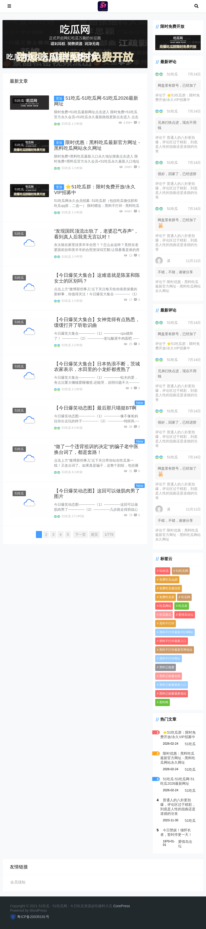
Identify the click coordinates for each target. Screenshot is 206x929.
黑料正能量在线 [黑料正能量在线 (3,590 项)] (169, 676)
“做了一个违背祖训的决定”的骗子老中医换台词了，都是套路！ (96, 449)
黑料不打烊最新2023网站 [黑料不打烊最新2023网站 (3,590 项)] (176, 632)
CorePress (121, 906)
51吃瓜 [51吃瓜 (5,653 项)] (164, 571)
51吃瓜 (19, 100)
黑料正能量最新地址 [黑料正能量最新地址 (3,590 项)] (172, 693)
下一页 (80, 535)
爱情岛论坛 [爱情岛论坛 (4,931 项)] (185, 614)
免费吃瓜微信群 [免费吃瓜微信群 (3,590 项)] (169, 588)
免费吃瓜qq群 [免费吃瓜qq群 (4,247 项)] (168, 579)
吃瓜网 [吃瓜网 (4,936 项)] (185, 597)
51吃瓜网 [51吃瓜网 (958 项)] (182, 571)
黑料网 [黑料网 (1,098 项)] (163, 702)
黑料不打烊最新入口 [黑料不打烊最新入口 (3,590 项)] (172, 641)
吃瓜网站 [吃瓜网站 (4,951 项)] (165, 606)
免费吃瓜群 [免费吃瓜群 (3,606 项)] (166, 597)
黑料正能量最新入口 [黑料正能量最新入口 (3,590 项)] (172, 685)
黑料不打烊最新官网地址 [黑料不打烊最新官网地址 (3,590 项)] (175, 649)
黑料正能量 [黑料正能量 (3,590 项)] (166, 667)
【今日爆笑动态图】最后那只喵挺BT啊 (95, 408)
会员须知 (17, 882)
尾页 (94, 535)
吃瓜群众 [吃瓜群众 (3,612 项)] (165, 614)
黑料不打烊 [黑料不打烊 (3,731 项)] (166, 623)
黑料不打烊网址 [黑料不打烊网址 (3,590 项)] (169, 658)
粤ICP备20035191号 (33, 917)
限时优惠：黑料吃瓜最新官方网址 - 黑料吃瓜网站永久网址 (177, 286)
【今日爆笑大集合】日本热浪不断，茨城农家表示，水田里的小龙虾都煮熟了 (97, 366)
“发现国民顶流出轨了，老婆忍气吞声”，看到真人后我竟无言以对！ (96, 233)
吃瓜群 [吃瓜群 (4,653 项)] (182, 606)
